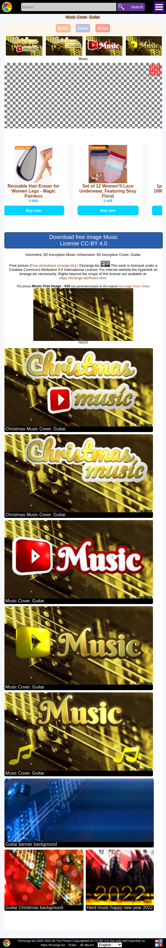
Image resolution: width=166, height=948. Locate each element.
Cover (83, 28)
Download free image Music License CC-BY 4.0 (83, 258)
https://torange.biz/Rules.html (82, 296)
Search (137, 7)
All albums (87, 945)
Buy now (34, 228)
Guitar (102, 28)
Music (63, 28)
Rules (72, 945)
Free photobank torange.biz (53, 283)
